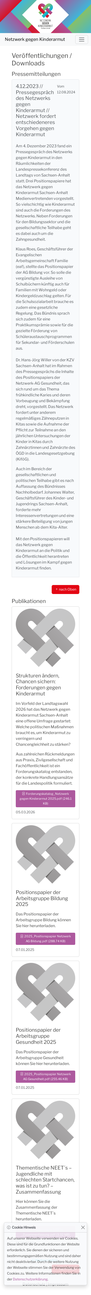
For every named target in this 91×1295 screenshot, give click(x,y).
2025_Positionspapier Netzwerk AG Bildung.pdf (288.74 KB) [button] (45, 938)
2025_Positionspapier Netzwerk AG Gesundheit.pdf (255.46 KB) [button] (45, 1076)
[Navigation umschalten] (81, 39)
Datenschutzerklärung (30, 1279)
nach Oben (65, 589)
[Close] (82, 1227)
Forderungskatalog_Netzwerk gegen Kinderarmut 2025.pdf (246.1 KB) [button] (46, 798)
